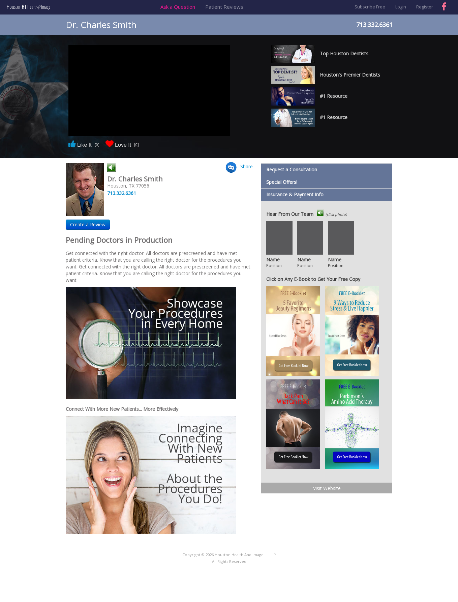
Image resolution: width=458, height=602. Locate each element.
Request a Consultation (291, 169)
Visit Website (327, 488)
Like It (84, 144)
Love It (122, 144)
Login (400, 7)
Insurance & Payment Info (295, 194)
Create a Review (87, 224)
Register (424, 7)
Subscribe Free (370, 7)
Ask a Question (177, 6)
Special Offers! (281, 182)
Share (246, 166)
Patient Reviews (224, 6)
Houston (29, 7)
